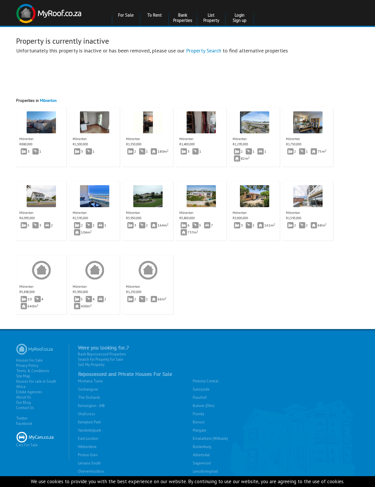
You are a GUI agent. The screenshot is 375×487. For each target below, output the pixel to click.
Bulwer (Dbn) (203, 405)
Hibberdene (87, 446)
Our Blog (23, 402)
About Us (23, 397)
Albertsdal (201, 454)
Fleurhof (200, 397)
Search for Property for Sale (100, 359)
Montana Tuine (90, 381)
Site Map (23, 376)
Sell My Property (91, 364)
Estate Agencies (29, 391)
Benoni (198, 422)
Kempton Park (89, 422)
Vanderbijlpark (89, 430)
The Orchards (89, 397)
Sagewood (202, 463)
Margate (199, 430)
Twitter (22, 418)
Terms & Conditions (32, 370)
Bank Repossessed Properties (102, 354)
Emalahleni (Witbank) (210, 438)
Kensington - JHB (91, 405)
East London (88, 438)
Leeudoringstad (205, 471)
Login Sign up (239, 17)
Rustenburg (202, 446)
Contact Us (25, 407)
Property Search (203, 50)
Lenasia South (89, 463)
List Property (211, 17)
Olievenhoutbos (91, 471)
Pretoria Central (206, 381)
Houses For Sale (29, 360)
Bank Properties (182, 17)
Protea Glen (88, 454)
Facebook (24, 423)
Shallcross (86, 413)
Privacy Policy (27, 365)
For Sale (126, 15)
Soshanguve (88, 389)
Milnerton (48, 100)
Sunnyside (201, 389)
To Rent (154, 15)
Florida (198, 413)
